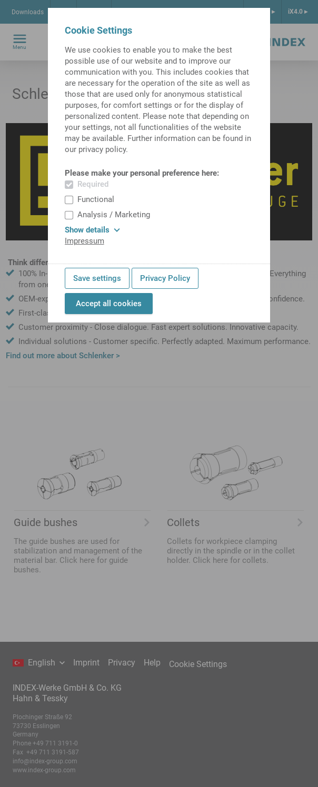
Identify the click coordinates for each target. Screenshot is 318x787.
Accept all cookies (109, 303)
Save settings (97, 278)
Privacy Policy (165, 278)
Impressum (84, 241)
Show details (92, 230)
